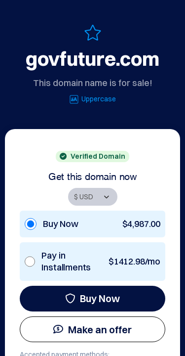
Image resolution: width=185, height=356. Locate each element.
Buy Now (92, 298)
